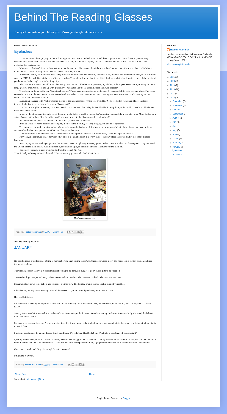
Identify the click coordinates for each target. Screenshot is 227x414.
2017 (172, 93)
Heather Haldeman (179, 49)
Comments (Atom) (35, 379)
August (176, 118)
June (175, 126)
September (178, 114)
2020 (172, 81)
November (178, 105)
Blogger (126, 398)
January (177, 147)
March (176, 138)
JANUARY (23, 247)
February (177, 142)
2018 (172, 89)
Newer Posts (21, 374)
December (178, 101)
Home (92, 374)
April (175, 134)
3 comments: (58, 364)
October (177, 109)
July (175, 122)
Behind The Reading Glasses (83, 17)
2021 (172, 77)
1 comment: (58, 232)
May (175, 130)
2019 (172, 85)
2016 (172, 97)
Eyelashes (23, 51)
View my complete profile (178, 64)
